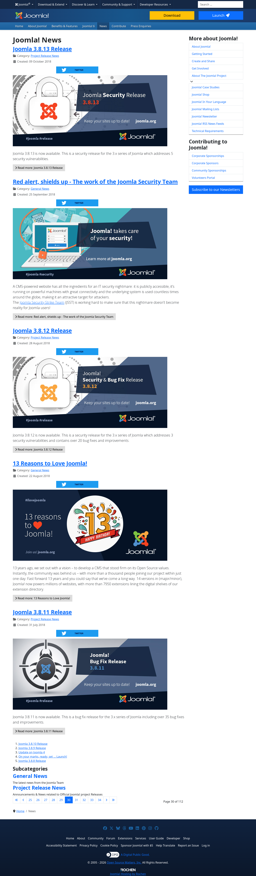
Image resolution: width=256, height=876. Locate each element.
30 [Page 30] (68, 800)
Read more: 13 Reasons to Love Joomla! (42, 598)
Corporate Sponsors (205, 163)
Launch (220, 15)
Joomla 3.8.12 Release (42, 330)
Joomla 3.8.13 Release (42, 49)
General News (40, 189)
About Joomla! (37, 26)
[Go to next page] (106, 800)
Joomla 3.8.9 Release (32, 748)
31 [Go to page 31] (76, 800)
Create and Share (203, 61)
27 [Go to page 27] (45, 800)
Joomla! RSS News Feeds (208, 124)
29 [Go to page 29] (61, 800)
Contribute (119, 26)
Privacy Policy (89, 845)
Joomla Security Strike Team (42, 302)
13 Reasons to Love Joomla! (50, 463)
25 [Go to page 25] (30, 800)
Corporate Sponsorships (208, 156)
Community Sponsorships (209, 170)
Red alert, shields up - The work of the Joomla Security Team (95, 181)
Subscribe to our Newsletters (216, 189)
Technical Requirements (208, 131)
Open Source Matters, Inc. (124, 862)
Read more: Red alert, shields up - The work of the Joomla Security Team (64, 317)
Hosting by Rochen (128, 874)
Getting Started (202, 54)
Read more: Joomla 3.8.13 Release (39, 168)
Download (172, 15)
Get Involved (200, 68)
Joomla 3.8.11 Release (42, 612)
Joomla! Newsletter (204, 116)
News (103, 26)
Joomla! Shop (200, 95)
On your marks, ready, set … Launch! (42, 757)
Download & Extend (51, 4)
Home (19, 26)
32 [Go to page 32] (84, 800)
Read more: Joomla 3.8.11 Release (39, 731)
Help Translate (165, 845)
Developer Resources (154, 4)
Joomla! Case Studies (205, 87)
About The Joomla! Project (209, 76)
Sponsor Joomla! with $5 (137, 845)
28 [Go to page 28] (53, 800)
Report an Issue (188, 845)
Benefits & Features (65, 26)
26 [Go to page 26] (37, 800)
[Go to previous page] (23, 800)
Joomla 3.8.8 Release (32, 761)
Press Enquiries (141, 26)
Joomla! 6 (88, 26)
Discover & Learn (83, 4)
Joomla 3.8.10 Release (32, 744)
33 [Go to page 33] (92, 800)
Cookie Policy (109, 845)
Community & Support (117, 4)
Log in (206, 845)
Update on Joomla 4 (31, 752)
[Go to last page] (113, 800)
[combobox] (220, 4)
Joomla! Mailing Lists (205, 109)
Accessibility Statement (61, 845)
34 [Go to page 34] (99, 800)
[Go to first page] (16, 800)
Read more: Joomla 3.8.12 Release (39, 449)
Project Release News (45, 56)
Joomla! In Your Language (209, 102)
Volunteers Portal (203, 178)
